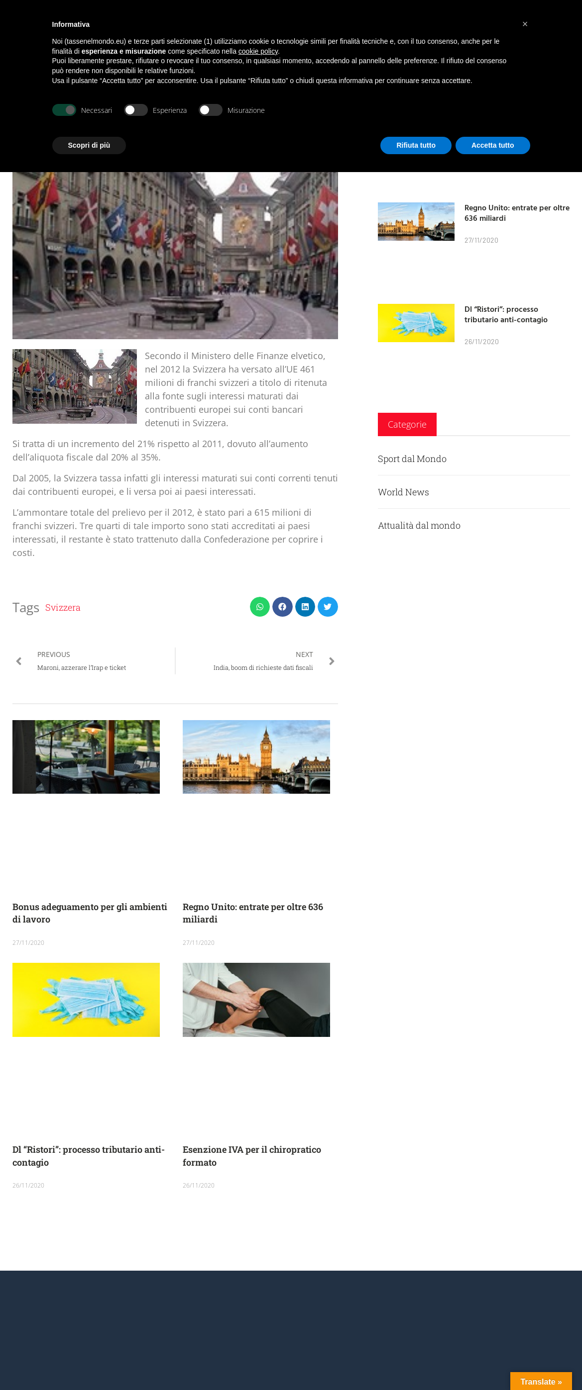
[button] (260, 607)
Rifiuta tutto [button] (416, 145)
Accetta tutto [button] (492, 145)
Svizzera (63, 607)
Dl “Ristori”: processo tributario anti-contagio (506, 314)
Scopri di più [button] (89, 145)
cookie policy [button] (258, 51)
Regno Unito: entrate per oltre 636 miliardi (517, 212)
